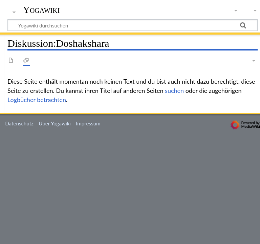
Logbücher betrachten (36, 99)
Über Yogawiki (55, 123)
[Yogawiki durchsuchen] (132, 25)
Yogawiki (41, 10)
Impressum (88, 123)
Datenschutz (19, 123)
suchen (174, 90)
